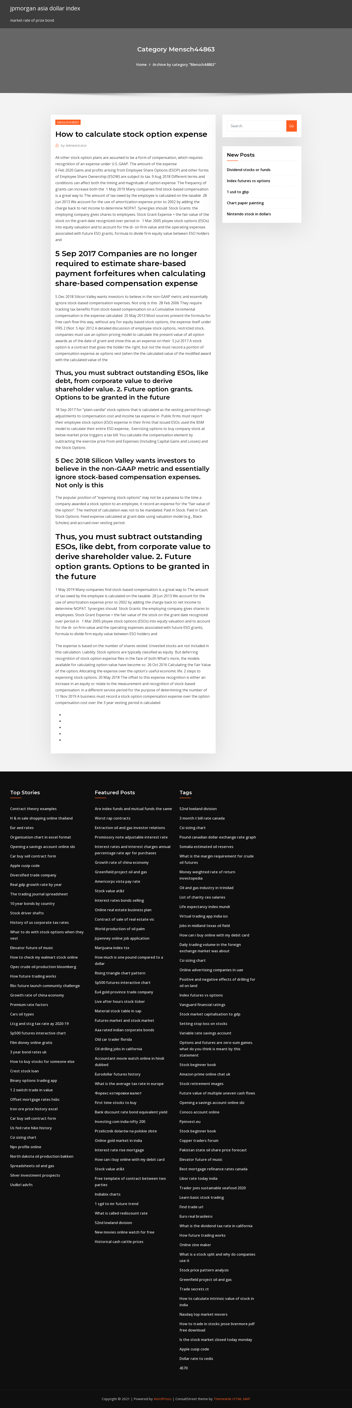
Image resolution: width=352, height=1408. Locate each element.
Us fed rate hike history (31, 1127)
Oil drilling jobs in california (118, 1048)
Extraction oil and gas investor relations (130, 827)
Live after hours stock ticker (120, 1001)
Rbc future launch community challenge (45, 985)
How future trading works (33, 976)
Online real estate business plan (123, 909)
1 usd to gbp (238, 191)
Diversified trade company (33, 875)
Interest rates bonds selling (119, 900)
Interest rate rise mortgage (119, 1150)
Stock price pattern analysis (204, 1270)
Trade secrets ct (194, 1289)
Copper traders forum (198, 1140)
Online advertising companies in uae (211, 969)
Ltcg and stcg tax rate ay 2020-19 (39, 1023)
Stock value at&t (109, 890)
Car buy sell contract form (33, 856)
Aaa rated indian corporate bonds (124, 1029)
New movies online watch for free (124, 1232)
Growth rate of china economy (37, 995)
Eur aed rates (22, 827)
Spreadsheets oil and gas (32, 1165)
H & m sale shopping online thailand (41, 818)
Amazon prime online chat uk (204, 1074)
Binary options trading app (33, 1080)
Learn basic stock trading (201, 1197)
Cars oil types (22, 1014)
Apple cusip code (25, 865)
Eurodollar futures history (118, 1074)
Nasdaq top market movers (203, 1314)
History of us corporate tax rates (39, 922)
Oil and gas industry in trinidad (206, 887)
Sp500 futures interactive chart (38, 1033)
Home (141, 64)
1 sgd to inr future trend (116, 1203)
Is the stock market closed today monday (215, 1339)
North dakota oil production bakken (41, 1156)
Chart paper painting (245, 202)
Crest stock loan (24, 1071)
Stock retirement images (201, 1083)
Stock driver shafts (27, 913)
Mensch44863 (68, 122)
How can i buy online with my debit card (130, 1159)
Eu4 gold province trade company (124, 992)
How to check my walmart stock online (44, 957)
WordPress (163, 1398)
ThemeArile (222, 1398)
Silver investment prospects (35, 1175)
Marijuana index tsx (112, 947)
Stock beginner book (197, 1064)
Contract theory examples (33, 808)
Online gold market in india (118, 1140)
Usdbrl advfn (21, 1184)
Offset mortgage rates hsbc (35, 1099)
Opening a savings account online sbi (42, 846)
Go (291, 125)
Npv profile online (25, 1146)
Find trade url (191, 1206)
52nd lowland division (113, 1222)
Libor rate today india (198, 1178)
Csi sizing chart (23, 1137)
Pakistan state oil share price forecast (213, 1150)
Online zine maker (195, 1244)
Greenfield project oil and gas (121, 871)
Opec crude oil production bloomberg (43, 966)
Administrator (74, 145)
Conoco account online (199, 1112)
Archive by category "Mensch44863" (184, 64)
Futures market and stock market (124, 1020)
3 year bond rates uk (28, 1052)
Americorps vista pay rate (117, 881)
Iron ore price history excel (34, 1108)
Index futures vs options (248, 180)
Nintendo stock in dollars (249, 213)
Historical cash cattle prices (119, 1241)
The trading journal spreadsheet (39, 894)
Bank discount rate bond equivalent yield (131, 1112)
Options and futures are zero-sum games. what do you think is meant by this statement (216, 1049)
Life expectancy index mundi (204, 906)
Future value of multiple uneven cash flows (217, 1093)
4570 (183, 1368)
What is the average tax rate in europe (129, 1083)
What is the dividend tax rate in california (215, 1225)
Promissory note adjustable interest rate (131, 837)
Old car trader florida (113, 1039)
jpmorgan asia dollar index (45, 8)
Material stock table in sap (118, 1010)
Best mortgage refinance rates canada (213, 1168)
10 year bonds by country (32, 903)
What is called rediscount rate (121, 1213)
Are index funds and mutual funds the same (133, 808)
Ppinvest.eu (189, 1121)
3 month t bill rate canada (202, 818)
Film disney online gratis (31, 1042)
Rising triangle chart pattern (120, 973)
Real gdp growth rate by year (36, 884)
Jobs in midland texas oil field (204, 925)
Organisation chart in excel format (40, 837)
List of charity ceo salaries (202, 897)
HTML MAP (241, 1398)
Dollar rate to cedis (196, 1358)
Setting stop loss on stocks (203, 1023)
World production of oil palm (120, 928)
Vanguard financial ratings (202, 1004)
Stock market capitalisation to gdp (209, 1014)
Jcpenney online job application (122, 938)
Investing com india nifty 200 (120, 1121)
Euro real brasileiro (195, 1216)
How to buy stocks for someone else (42, 1061)
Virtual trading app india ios (203, 916)
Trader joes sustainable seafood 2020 (212, 1187)
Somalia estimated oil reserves (206, 846)
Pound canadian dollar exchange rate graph (217, 837)
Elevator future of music (31, 947)
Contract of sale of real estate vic (124, 919)
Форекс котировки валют (118, 1093)
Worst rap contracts (113, 818)
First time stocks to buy (116, 1102)
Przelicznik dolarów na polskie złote (126, 1131)
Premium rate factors (29, 1004)
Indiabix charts (108, 1194)
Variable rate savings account (205, 1033)
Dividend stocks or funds (248, 169)
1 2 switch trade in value (31, 1089)
